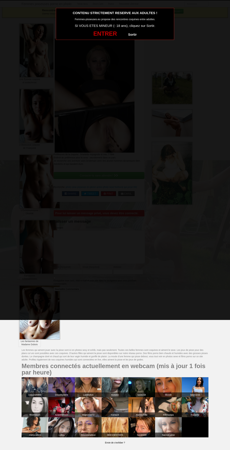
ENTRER (105, 33)
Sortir (132, 34)
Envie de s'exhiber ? (115, 442)
